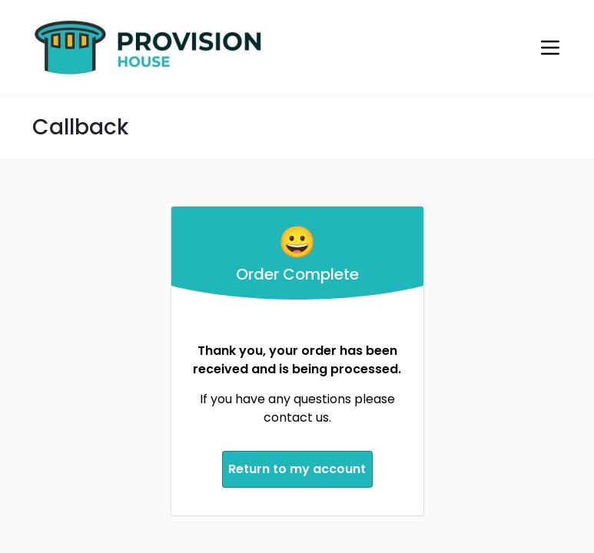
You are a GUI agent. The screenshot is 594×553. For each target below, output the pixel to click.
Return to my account (297, 466)
